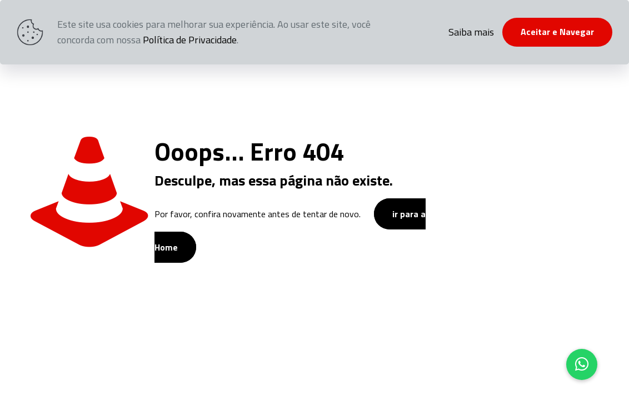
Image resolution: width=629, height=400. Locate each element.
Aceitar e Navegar (557, 31)
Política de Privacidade (190, 39)
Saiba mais (471, 31)
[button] (581, 364)
